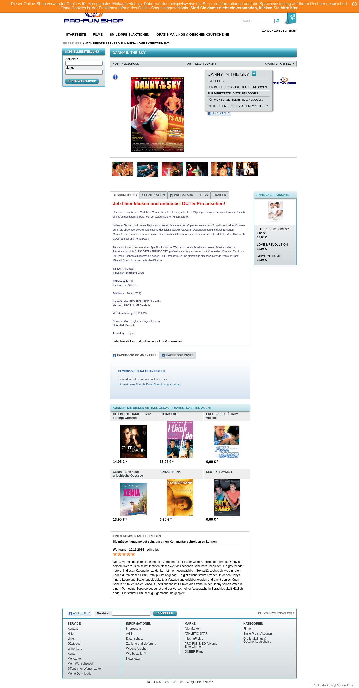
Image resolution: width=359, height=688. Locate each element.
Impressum (133, 628)
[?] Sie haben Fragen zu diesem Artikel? (238, 105)
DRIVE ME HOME (269, 258)
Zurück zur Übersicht (279, 30)
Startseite (76, 34)
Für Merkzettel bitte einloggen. (233, 93)
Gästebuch (75, 643)
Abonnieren (165, 613)
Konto (71, 653)
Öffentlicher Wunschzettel (84, 668)
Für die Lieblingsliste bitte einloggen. (238, 87)
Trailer (219, 195)
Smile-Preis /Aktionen (129, 34)
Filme (98, 34)
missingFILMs (194, 638)
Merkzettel (74, 658)
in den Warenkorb (82, 81)
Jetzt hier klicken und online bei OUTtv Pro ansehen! (147, 341)
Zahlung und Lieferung (141, 643)
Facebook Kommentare (137, 355)
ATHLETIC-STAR (196, 633)
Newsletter (103, 613)
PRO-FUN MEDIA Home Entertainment (141, 43)
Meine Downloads (79, 673)
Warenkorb (75, 648)
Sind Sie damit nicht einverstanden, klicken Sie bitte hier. (244, 8)
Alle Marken (192, 628)
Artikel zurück (127, 63)
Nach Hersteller (98, 43)
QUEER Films (194, 651)
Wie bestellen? (136, 653)
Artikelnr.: (71, 59)
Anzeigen (219, 113)
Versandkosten (346, 685)
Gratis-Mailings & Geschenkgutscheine (192, 34)
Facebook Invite (180, 355)
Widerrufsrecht (136, 648)
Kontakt (73, 628)
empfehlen (216, 81)
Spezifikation (153, 195)
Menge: (70, 67)
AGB (129, 633)
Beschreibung (125, 195)
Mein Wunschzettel (80, 663)
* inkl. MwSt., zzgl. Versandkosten (275, 613)
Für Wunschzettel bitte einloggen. (235, 99)
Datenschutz (134, 638)
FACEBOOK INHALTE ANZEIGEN (141, 371)
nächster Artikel (277, 63)
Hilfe (71, 633)
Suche (248, 21)
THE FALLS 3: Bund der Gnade (273, 233)
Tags (204, 195)
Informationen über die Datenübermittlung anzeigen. (149, 384)
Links (71, 638)
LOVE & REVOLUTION (272, 246)
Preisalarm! (182, 195)
